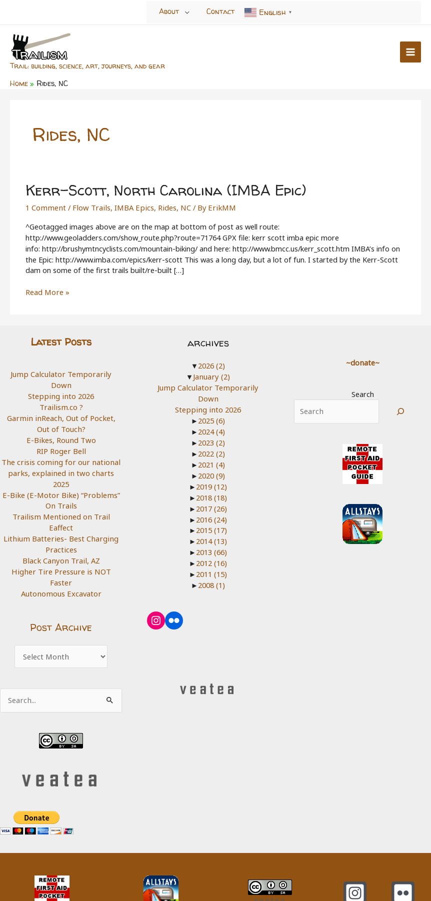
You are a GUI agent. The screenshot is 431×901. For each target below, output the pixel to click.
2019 (211, 473)
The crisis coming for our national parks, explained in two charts (61, 454)
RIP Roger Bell (61, 437)
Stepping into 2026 (61, 383)
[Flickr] (403, 856)
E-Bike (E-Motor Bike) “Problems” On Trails (61, 486)
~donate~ (362, 361)
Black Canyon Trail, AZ (61, 535)
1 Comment (45, 205)
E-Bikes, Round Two (61, 427)
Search (363, 392)
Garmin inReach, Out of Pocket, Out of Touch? (61, 410)
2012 (211, 549)
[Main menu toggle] (410, 51)
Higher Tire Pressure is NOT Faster (61, 546)
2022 (211, 440)
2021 (211, 451)
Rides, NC (168, 205)
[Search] (401, 410)
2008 (211, 571)
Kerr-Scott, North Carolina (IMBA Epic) (163, 189)
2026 (211, 364)
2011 (211, 559)
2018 (211, 483)
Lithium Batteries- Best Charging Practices (61, 519)
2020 (211, 462)
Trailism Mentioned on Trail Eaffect (61, 503)
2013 (211, 538)
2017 (211, 495)
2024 (211, 419)
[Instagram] (355, 856)
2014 (211, 527)
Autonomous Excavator (61, 557)
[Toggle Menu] (187, 12)
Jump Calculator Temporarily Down (61, 373)
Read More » (47, 291)
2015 (211, 516)
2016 (211, 505)
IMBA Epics (129, 205)
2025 (61, 470)
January (212, 375)
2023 (211, 429)
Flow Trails (88, 205)
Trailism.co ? (61, 394)
